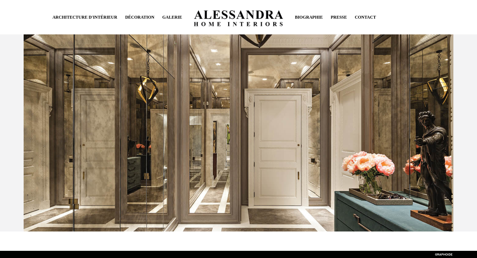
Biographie (309, 17)
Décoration (139, 17)
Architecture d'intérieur (84, 17)
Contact (365, 17)
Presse (339, 17)
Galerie (172, 17)
